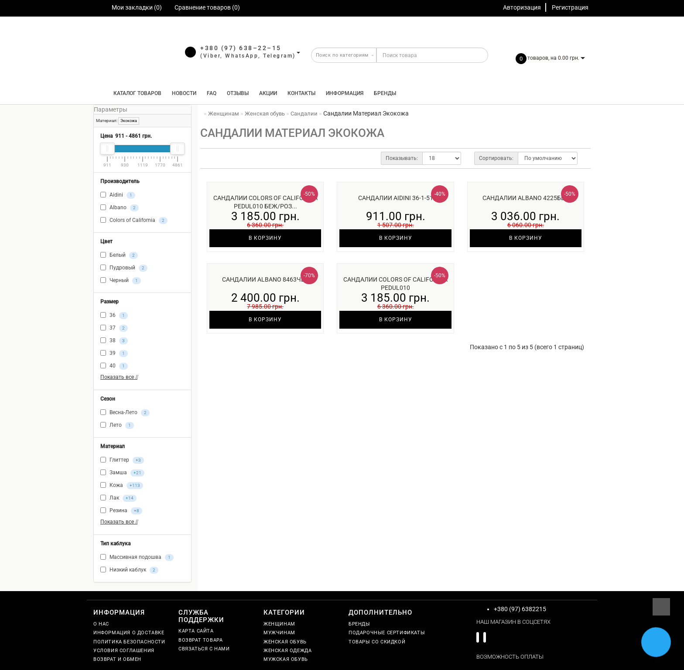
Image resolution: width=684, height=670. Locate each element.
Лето (117, 425)
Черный (120, 280)
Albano (119, 207)
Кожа (121, 485)
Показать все (118, 377)
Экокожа (128, 121)
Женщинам (279, 624)
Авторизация (522, 7)
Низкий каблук (129, 570)
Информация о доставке (128, 633)
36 (114, 315)
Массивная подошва (137, 557)
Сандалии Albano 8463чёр (265, 279)
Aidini (117, 195)
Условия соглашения (123, 650)
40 (114, 366)
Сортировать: (496, 158)
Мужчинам (279, 633)
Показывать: (402, 158)
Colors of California (134, 220)
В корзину (265, 238)
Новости (184, 93)
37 (114, 328)
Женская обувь (285, 642)
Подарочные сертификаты (387, 633)
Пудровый (123, 268)
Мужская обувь (285, 659)
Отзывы (238, 93)
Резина (121, 510)
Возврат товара (200, 640)
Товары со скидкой (377, 642)
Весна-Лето (125, 412)
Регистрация (570, 7)
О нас (101, 624)
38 (114, 340)
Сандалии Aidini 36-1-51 (395, 197)
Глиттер (122, 460)
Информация (344, 93)
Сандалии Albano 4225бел (525, 197)
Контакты (301, 93)
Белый (119, 255)
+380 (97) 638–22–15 (240, 47)
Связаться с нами (204, 649)
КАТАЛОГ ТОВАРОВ (135, 93)
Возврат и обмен (117, 659)
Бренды (385, 93)
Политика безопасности (129, 642)
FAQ (211, 93)
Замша (122, 472)
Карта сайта (196, 631)
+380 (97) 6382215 (520, 608)
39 (114, 353)
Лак (118, 498)
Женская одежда (287, 650)
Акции (268, 93)
